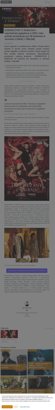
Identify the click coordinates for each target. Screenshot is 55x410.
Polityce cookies (46, 399)
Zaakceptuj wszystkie (7, 406)
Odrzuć (15, 406)
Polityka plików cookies (25, 406)
